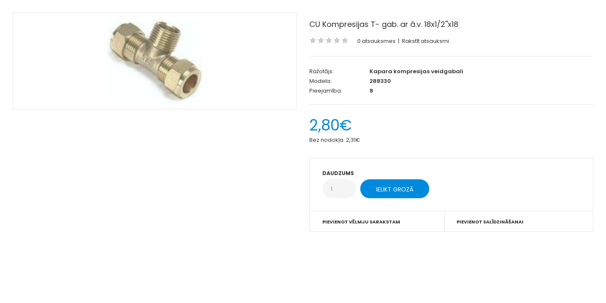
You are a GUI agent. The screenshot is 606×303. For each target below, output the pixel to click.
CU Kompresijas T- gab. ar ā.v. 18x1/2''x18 (383, 24)
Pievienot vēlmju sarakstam (361, 221)
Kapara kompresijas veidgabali (416, 71)
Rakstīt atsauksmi (425, 41)
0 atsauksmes (376, 41)
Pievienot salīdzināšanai (490, 221)
